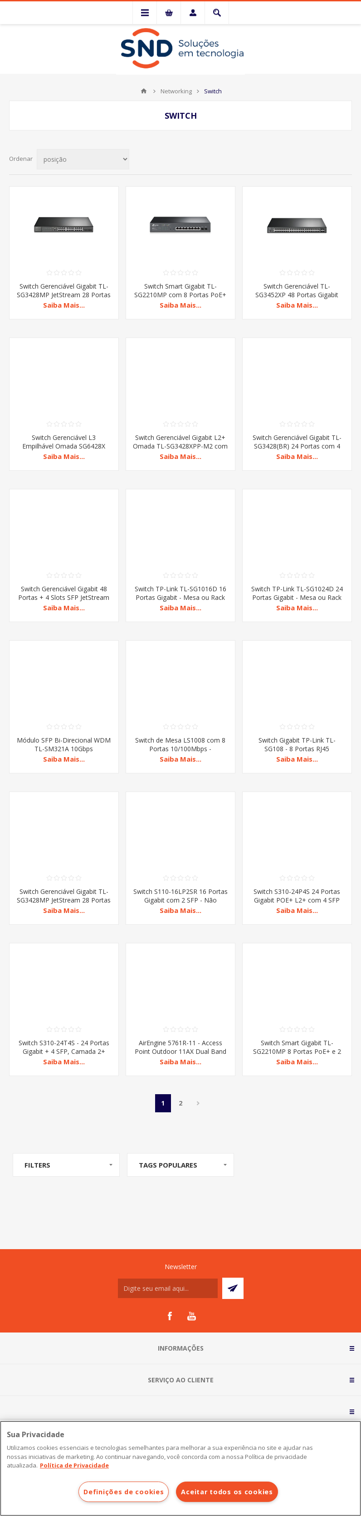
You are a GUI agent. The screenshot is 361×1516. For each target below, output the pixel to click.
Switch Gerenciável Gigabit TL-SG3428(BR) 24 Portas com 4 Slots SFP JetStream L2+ (297, 446)
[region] (180, 1468)
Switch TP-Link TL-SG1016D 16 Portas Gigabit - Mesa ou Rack (180, 593)
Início (143, 91)
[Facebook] (169, 1316)
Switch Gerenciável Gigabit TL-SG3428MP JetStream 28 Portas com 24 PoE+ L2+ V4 (64, 295)
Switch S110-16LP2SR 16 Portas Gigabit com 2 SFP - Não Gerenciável (180, 900)
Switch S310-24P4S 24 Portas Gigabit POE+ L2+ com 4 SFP (297, 895)
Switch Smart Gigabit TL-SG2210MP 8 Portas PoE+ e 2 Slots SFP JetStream (297, 1051)
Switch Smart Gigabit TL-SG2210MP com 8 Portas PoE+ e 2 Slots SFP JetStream (180, 295)
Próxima (198, 1103)
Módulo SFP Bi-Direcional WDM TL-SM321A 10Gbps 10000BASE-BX (64, 749)
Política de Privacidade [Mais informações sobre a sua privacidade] (74, 1465)
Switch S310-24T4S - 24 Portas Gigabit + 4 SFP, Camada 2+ (64, 1047)
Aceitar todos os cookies (227, 1491)
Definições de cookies (123, 1491)
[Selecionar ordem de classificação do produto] (83, 159)
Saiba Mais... (64, 304)
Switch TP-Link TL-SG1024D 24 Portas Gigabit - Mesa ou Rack (297, 593)
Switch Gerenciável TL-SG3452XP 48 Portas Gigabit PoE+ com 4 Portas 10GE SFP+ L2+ (297, 299)
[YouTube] (191, 1316)
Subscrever (233, 1288)
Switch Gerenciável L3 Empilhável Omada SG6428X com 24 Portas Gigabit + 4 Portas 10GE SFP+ (63, 450)
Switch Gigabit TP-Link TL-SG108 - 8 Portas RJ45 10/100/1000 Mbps (297, 749)
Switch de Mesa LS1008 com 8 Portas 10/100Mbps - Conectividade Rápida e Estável (180, 749)
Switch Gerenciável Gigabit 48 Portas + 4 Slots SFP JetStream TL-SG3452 (63, 597)
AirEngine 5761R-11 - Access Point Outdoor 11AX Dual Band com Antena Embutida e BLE (180, 1051)
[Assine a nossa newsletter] (168, 1288)
